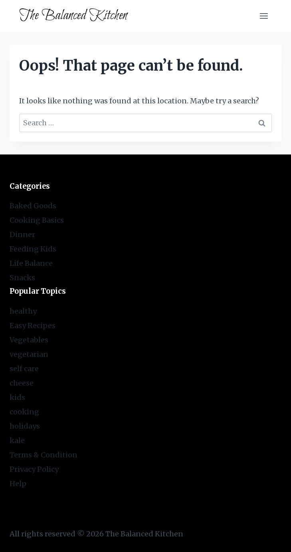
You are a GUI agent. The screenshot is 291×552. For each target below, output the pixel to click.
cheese (22, 383)
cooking (24, 411)
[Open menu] (263, 16)
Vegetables (29, 339)
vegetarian (29, 354)
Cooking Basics (37, 220)
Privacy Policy (34, 469)
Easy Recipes (32, 325)
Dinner (22, 234)
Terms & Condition (43, 454)
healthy (23, 311)
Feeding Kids (33, 248)
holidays (25, 426)
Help (18, 483)
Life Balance (31, 263)
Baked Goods (33, 205)
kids (17, 397)
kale (17, 440)
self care (24, 368)
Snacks (22, 277)
